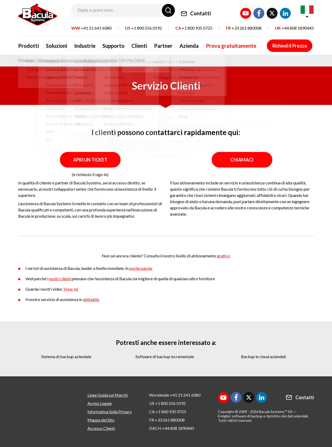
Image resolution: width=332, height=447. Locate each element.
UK (294, 24)
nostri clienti (60, 278)
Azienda (176, 44)
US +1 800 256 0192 (167, 403)
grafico (223, 255)
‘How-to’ (71, 288)
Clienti (131, 44)
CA (193, 24)
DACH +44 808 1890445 (171, 428)
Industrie (80, 44)
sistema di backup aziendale (66, 356)
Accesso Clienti (101, 428)
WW (91, 24)
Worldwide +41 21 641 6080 (174, 394)
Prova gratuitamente (216, 44)
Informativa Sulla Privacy (109, 411)
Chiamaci (242, 160)
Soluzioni (54, 44)
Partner (152, 44)
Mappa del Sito (100, 419)
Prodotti (28, 44)
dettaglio (91, 299)
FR (243, 24)
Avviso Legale (99, 403)
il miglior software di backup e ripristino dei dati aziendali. (263, 416)
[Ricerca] (168, 10)
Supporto (107, 44)
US (143, 24)
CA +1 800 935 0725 (167, 411)
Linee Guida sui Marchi (107, 394)
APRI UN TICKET (90, 160)
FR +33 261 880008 (167, 419)
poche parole (140, 268)
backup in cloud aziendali (263, 356)
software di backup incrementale (164, 356)
